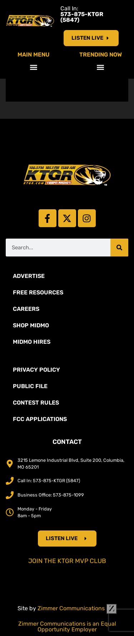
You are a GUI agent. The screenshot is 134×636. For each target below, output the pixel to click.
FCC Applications (40, 419)
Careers (26, 308)
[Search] (119, 247)
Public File (30, 386)
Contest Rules (36, 402)
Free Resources (38, 292)
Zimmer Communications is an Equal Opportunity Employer (67, 626)
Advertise (29, 276)
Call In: (81, 14)
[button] (33, 67)
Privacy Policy (36, 369)
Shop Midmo (31, 325)
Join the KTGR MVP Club (67, 560)
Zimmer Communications (77, 608)
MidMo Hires (31, 341)
